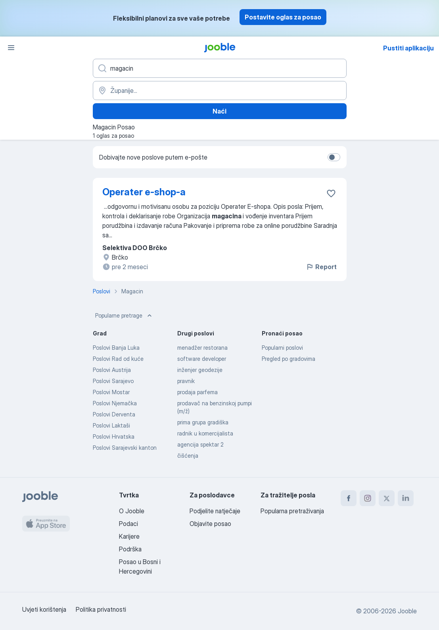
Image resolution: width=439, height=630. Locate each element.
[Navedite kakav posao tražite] (220, 68)
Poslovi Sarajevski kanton (125, 447)
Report (321, 267)
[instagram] (368, 498)
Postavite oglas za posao (283, 17)
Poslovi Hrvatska (113, 436)
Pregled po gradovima (288, 358)
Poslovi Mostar (111, 392)
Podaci (128, 524)
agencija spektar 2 (200, 444)
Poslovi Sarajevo (113, 381)
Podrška (130, 549)
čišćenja (187, 455)
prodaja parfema (197, 392)
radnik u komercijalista (205, 433)
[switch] (334, 157)
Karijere (129, 536)
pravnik (186, 381)
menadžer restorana (202, 347)
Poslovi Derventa (114, 414)
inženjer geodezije (199, 369)
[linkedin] (406, 498)
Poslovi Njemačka (115, 403)
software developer (201, 358)
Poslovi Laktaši (111, 425)
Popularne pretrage (124, 316)
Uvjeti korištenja (44, 609)
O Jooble (131, 511)
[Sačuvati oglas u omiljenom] (331, 193)
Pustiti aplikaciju (408, 48)
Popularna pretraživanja (292, 511)
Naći (219, 111)
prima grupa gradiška (202, 422)
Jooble (407, 611)
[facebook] (349, 498)
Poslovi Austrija (112, 369)
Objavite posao (210, 524)
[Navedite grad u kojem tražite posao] (220, 90)
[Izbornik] (11, 48)
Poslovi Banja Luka (116, 347)
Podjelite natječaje (215, 511)
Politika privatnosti (101, 609)
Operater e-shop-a (144, 192)
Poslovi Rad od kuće (118, 358)
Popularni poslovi (282, 347)
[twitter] (387, 498)
